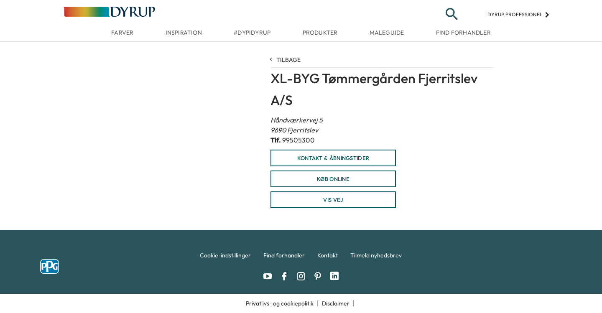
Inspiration (184, 32)
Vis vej (333, 199)
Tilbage (285, 60)
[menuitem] (225, 257)
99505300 (298, 140)
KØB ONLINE (333, 179)
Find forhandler (463, 32)
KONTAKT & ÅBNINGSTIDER (333, 158)
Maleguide (387, 32)
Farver (122, 32)
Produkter (320, 32)
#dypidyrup (252, 32)
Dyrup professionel (518, 14)
